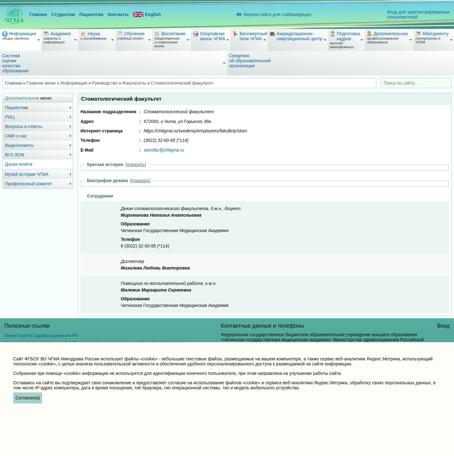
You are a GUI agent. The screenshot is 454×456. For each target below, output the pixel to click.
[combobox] (416, 83)
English (147, 14)
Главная (38, 14)
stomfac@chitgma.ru (164, 150)
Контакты (118, 14)
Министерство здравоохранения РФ (41, 335)
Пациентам (91, 14)
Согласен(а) (27, 397)
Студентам (63, 14)
